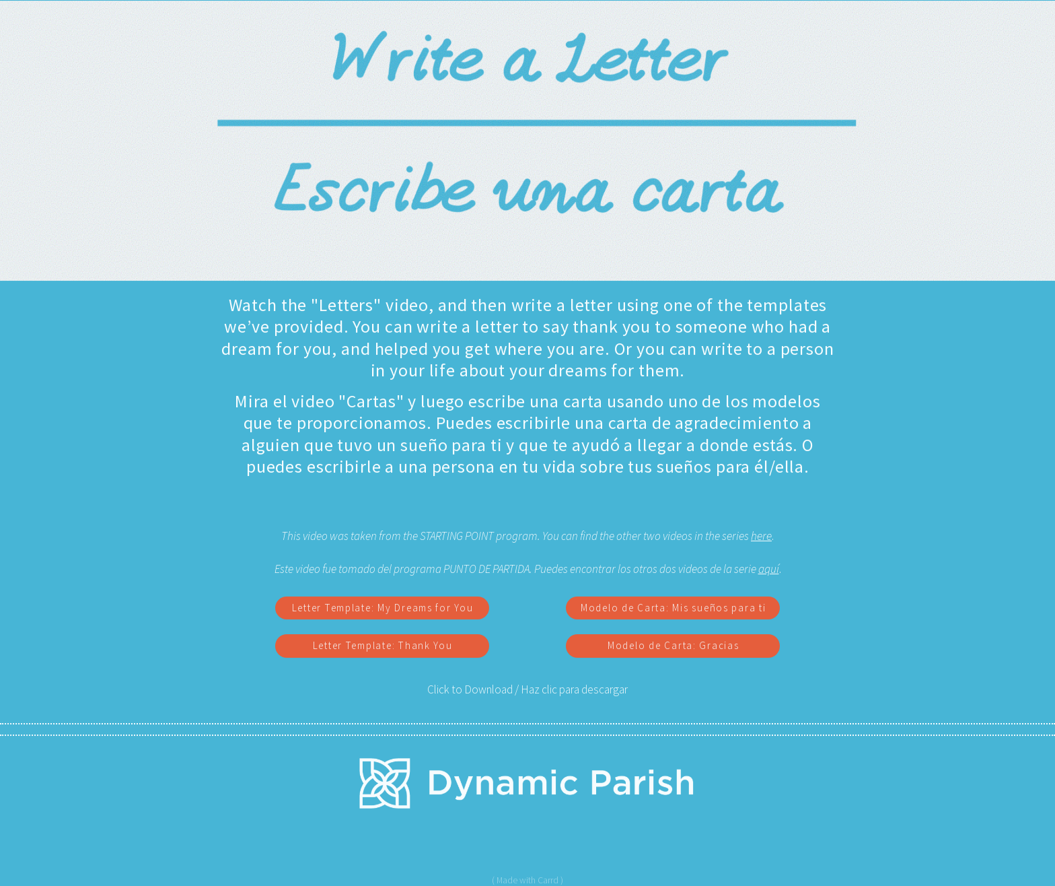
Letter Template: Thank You (383, 646)
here (761, 536)
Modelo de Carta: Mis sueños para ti (673, 608)
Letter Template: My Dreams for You (383, 608)
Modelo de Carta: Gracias (673, 646)
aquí (768, 569)
